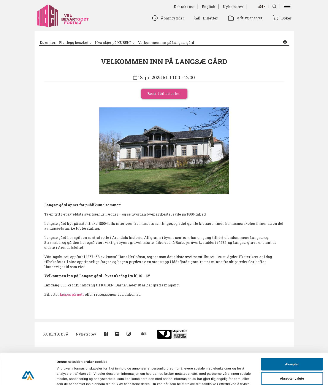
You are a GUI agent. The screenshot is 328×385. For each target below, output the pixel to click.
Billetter (210, 18)
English (208, 6)
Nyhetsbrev (233, 6)
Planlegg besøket (74, 42)
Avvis (292, 365)
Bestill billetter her (164, 93)
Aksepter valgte (292, 351)
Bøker (286, 18)
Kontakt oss (184, 6)
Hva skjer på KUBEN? (113, 42)
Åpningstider (172, 18)
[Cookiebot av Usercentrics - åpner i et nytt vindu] (28, 376)
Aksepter (292, 337)
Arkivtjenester (249, 18)
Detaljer (230, 376)
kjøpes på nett (72, 294)
